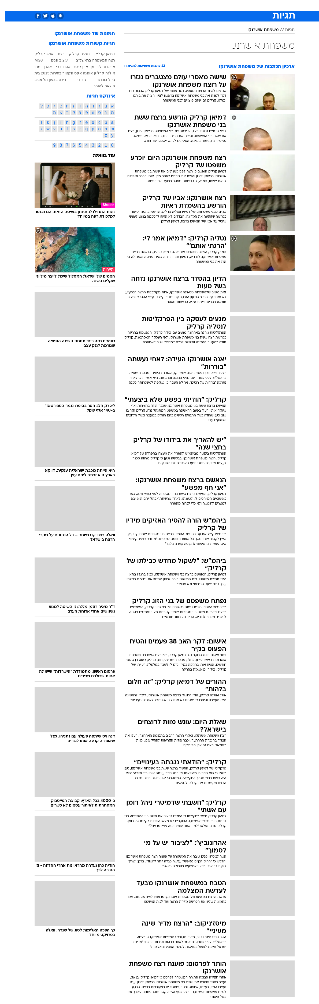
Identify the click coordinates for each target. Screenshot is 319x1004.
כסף (173, 5)
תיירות (127, 5)
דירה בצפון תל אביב (45, 79)
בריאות (144, 5)
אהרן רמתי (38, 66)
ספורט (238, 5)
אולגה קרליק (99, 73)
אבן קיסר (75, 66)
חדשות (254, 5)
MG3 (33, 60)
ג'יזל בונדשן (100, 79)
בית (32, 73)
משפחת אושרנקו (257, 30)
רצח (56, 54)
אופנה (90, 5)
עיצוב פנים (54, 60)
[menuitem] (251, 5)
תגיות (285, 30)
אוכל (160, 5)
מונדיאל (220, 5)
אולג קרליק (38, 54)
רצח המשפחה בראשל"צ (90, 60)
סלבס (187, 5)
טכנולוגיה (109, 5)
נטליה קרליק (74, 54)
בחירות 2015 (46, 73)
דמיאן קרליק (99, 54)
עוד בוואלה (99, 156)
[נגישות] (7, 5)
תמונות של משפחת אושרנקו (79, 34)
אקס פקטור (67, 73)
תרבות (202, 5)
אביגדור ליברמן (98, 66)
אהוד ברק (57, 66)
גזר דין (76, 79)
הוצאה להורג (99, 86)
